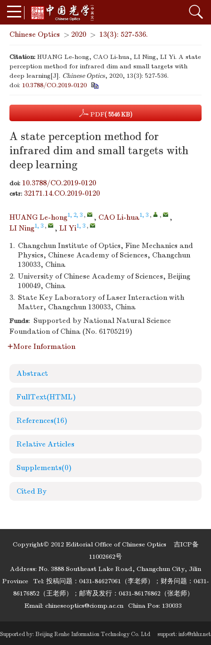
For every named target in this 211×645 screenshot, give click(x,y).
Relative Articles (45, 444)
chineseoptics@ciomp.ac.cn (84, 606)
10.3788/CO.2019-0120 (54, 85)
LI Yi (67, 228)
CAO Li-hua (118, 217)
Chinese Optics (34, 34)
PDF (105, 113)
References (41, 420)
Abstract (32, 373)
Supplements (44, 467)
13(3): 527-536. (123, 34)
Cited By (31, 491)
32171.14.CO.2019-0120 (62, 193)
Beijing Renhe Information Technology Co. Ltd (92, 634)
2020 (78, 34)
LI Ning (21, 228)
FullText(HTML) (46, 397)
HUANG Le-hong (38, 217)
